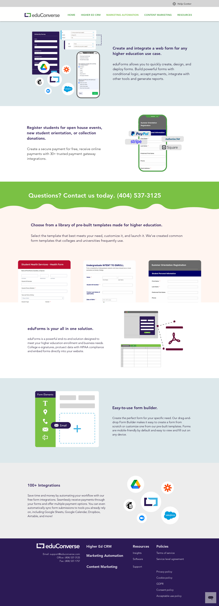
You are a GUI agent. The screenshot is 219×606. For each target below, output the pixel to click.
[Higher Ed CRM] (99, 546)
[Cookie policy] (164, 578)
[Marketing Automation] (104, 555)
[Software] (138, 559)
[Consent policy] (165, 590)
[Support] (137, 567)
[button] (162, 546)
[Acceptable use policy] (169, 596)
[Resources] (141, 546)
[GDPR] (160, 584)
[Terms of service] (165, 553)
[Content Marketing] (102, 567)
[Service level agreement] (170, 559)
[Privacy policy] (164, 572)
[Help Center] (184, 4)
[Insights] (137, 553)
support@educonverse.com (65, 554)
